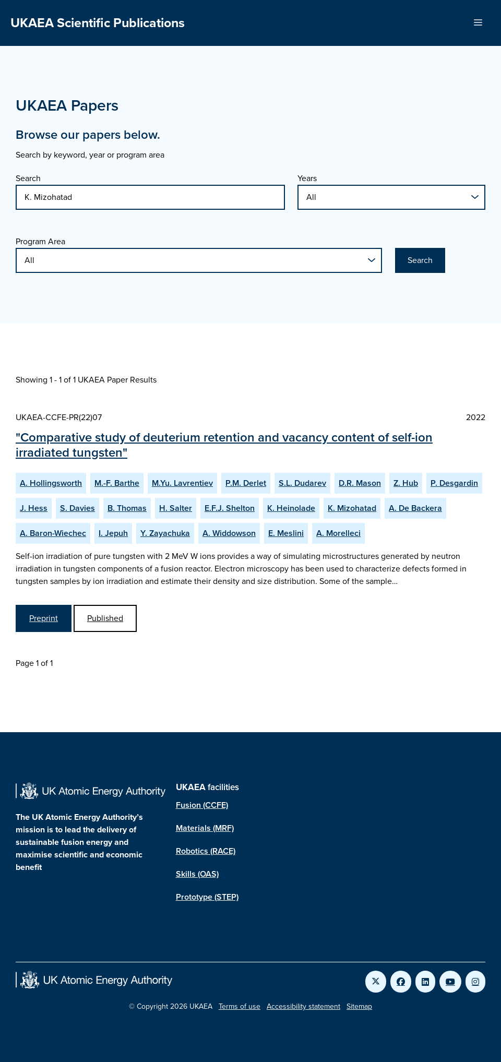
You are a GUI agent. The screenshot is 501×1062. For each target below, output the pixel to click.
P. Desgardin (454, 483)
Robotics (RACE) (205, 851)
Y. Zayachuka (165, 533)
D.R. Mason (360, 483)
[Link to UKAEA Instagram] (475, 982)
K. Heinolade (291, 508)
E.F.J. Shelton (230, 508)
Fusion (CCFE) (202, 805)
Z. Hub (405, 483)
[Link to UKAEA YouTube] (450, 982)
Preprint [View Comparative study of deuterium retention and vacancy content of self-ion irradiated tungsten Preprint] (43, 618)
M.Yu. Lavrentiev (182, 483)
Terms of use (239, 1006)
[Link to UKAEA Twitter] (375, 982)
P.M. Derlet (245, 483)
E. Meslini (286, 533)
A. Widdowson (229, 533)
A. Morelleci (338, 533)
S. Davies (77, 508)
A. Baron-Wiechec (53, 533)
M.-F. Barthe (116, 483)
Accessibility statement (303, 1006)
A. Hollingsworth (51, 483)
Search (28, 178)
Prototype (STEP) (207, 897)
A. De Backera (415, 508)
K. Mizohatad (352, 508)
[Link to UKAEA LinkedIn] (425, 982)
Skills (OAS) (197, 874)
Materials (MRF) (205, 828)
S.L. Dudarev (302, 483)
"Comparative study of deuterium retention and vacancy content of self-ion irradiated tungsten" (224, 445)
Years (307, 178)
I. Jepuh (113, 533)
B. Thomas (127, 508)
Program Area (40, 241)
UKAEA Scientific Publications (97, 22)
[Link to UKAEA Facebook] (400, 982)
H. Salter (175, 508)
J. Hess (33, 508)
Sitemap (359, 1006)
